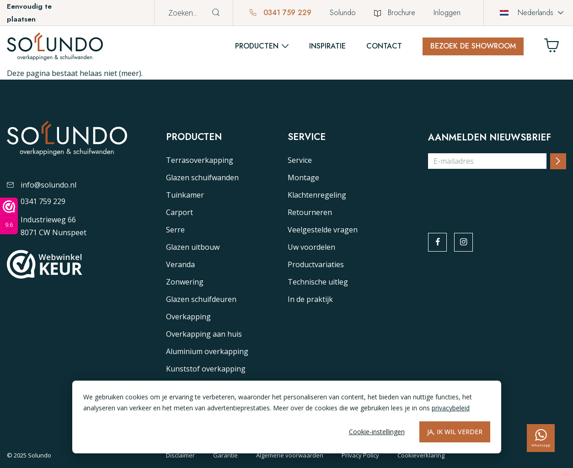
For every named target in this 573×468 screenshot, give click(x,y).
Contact (384, 46)
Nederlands (526, 12)
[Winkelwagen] (555, 48)
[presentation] (497, 194)
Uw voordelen (311, 247)
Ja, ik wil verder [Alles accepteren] (454, 431)
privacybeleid (451, 407)
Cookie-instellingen (377, 431)
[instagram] (464, 242)
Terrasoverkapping (199, 160)
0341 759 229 (280, 12)
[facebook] (437, 242)
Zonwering (184, 282)
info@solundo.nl (41, 184)
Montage (303, 177)
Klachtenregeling (317, 195)
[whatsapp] (541, 438)
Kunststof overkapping (206, 369)
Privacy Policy (360, 455)
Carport (179, 212)
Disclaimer (180, 455)
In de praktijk (310, 299)
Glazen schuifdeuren (201, 299)
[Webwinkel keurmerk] (9, 216)
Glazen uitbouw (193, 247)
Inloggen (447, 12)
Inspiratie (327, 46)
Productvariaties (316, 264)
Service (300, 160)
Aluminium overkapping (207, 351)
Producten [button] (256, 46)
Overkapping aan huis (204, 334)
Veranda (180, 264)
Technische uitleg (318, 282)
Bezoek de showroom (473, 46)
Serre (175, 230)
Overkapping (188, 317)
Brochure (394, 12)
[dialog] (286, 417)
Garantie (225, 455)
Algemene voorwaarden (289, 455)
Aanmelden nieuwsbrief (489, 137)
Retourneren (310, 212)
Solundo (343, 12)
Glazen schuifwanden (202, 177)
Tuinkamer (185, 195)
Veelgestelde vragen (323, 230)
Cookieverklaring (420, 455)
